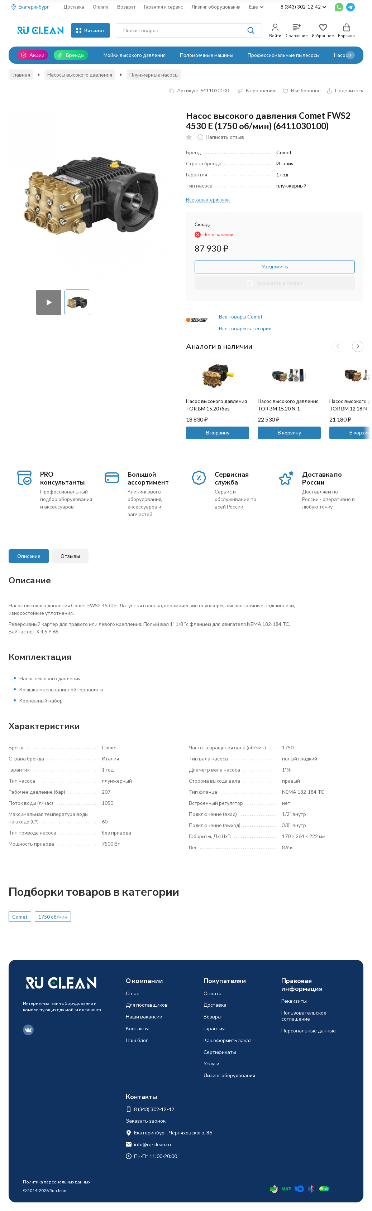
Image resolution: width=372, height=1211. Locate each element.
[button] (350, 55)
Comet (20, 917)
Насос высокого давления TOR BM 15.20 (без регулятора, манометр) (216, 408)
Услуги (211, 1063)
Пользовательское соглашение (303, 1016)
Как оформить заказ (228, 1040)
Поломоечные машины (206, 55)
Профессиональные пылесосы (284, 55)
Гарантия (214, 1028)
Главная (20, 75)
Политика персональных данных (56, 1182)
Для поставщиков (147, 1005)
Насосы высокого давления (79, 75)
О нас (132, 993)
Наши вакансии (144, 1016)
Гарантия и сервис (163, 7)
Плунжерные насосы (153, 75)
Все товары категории (245, 328)
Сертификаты (220, 1052)
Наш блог (137, 1040)
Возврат (126, 7)
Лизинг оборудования (215, 7)
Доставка (73, 7)
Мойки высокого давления (135, 55)
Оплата (101, 7)
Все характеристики (208, 200)
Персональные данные (308, 1030)
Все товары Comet (241, 316)
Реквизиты (294, 1001)
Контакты (137, 1028)
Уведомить (275, 266)
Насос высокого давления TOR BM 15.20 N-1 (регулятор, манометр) (288, 408)
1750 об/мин (52, 917)
